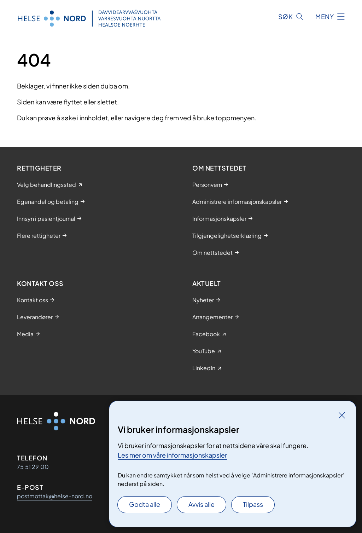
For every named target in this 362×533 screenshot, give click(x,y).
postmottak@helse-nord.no (54, 496)
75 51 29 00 (33, 466)
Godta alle (144, 504)
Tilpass (253, 504)
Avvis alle (201, 504)
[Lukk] (342, 415)
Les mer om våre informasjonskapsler (172, 455)
